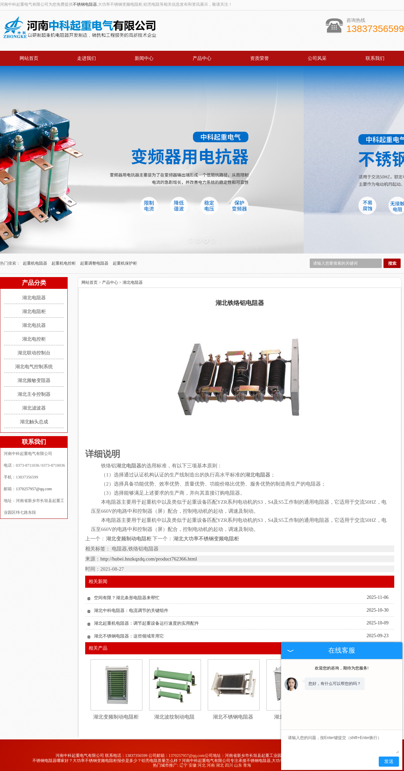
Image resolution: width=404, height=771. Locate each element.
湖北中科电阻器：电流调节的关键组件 (131, 607)
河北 (202, 763)
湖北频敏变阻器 (34, 377)
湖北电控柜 (34, 336)
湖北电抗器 (34, 322)
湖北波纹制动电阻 (174, 714)
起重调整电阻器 (94, 260)
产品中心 (202, 58)
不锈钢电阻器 (85, 4)
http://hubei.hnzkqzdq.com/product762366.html (148, 556)
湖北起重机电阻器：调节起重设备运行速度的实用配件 (146, 620)
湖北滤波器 (34, 405)
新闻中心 (144, 58)
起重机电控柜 (64, 260)
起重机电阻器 (35, 260)
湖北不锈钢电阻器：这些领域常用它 (129, 633)
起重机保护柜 (125, 260)
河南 (211, 763)
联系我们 (375, 58)
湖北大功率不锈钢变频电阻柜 (206, 536)
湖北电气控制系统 (34, 364)
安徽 (193, 763)
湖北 (220, 763)
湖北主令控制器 (34, 391)
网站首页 (29, 58)
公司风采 (317, 58)
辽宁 (183, 763)
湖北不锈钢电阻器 (233, 714)
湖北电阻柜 (34, 308)
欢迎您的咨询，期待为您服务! (342, 668)
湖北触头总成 (34, 419)
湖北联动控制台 (34, 350)
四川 (229, 763)
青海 (247, 763)
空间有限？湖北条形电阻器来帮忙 (127, 594)
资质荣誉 (259, 58)
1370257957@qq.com (34, 486)
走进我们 (86, 58)
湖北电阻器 (34, 295)
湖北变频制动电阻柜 (129, 536)
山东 (238, 763)
